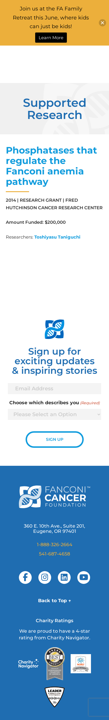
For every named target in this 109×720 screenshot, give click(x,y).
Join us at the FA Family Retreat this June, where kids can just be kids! (51, 18)
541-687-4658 (54, 554)
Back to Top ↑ (54, 600)
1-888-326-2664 (54, 544)
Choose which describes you (54, 403)
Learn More (51, 37)
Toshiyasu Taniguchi (57, 237)
